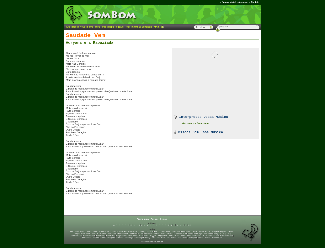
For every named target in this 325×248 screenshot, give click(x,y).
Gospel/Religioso (219, 231)
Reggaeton (162, 236)
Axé (68, 26)
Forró (90, 26)
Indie (140, 233)
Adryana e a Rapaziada (89, 43)
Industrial (148, 233)
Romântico (86, 238)
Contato (255, 2)
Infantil (156, 233)
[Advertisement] (209, 14)
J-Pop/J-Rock (166, 233)
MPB (97, 26)
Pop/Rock (110, 236)
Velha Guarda (204, 238)
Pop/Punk (100, 236)
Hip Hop (133, 233)
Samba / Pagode (107, 238)
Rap (110, 26)
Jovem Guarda (180, 233)
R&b (141, 236)
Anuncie (243, 2)
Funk (195, 231)
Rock (127, 26)
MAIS (159, 26)
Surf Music (182, 238)
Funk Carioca (204, 231)
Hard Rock (85, 233)
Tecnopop (192, 238)
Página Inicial (229, 2)
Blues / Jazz (92, 231)
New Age (198, 233)
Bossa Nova (78, 26)
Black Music (80, 231)
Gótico (231, 231)
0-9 (189, 225)
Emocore (176, 231)
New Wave (208, 233)
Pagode (217, 233)
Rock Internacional (211, 236)
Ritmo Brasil (174, 236)
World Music (217, 238)
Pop (104, 26)
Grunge (76, 233)
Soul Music (171, 238)
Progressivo (121, 236)
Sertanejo (147, 26)
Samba (136, 26)
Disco (156, 231)
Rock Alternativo (194, 236)
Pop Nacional (89, 236)
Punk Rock (132, 236)
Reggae (118, 26)
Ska (153, 238)
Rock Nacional (226, 236)
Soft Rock (161, 238)
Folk (183, 231)
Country (142, 231)
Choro (113, 231)
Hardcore (112, 233)
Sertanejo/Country (142, 238)
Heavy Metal (122, 233)
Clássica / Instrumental (127, 231)
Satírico (119, 238)
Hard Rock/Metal (99, 233)
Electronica (165, 231)
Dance (150, 231)
